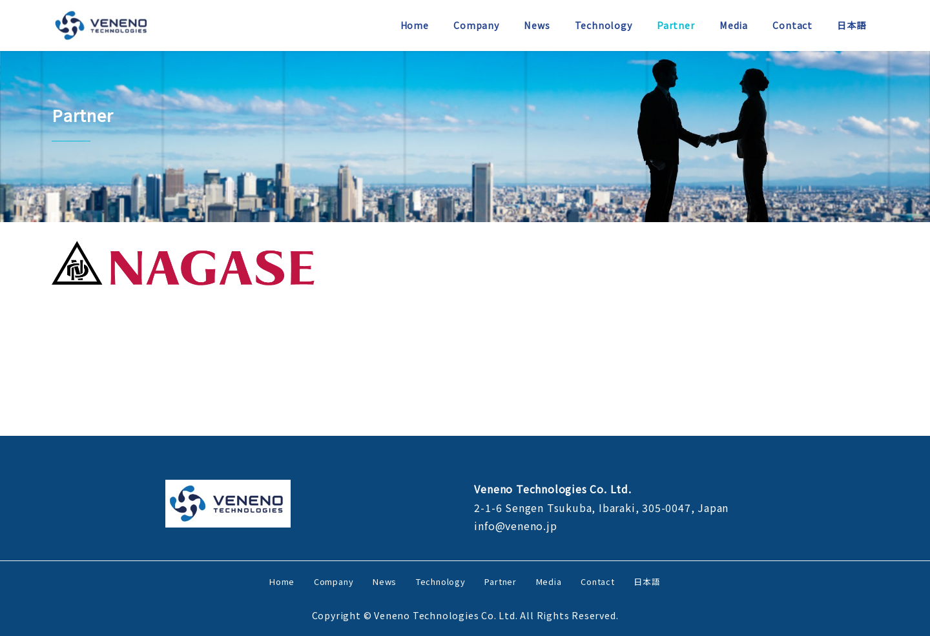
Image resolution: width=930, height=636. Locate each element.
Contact (598, 581)
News (385, 581)
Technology (441, 581)
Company (334, 581)
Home (281, 581)
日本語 (647, 581)
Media (549, 581)
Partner (500, 581)
